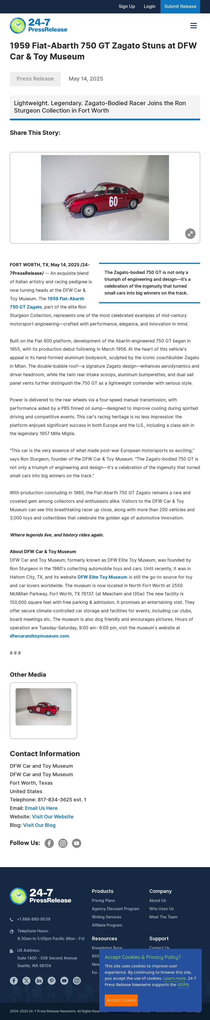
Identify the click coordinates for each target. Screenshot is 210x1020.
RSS (95, 956)
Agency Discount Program (115, 909)
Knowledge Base (107, 948)
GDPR (182, 984)
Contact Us (159, 948)
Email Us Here (41, 808)
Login (150, 6)
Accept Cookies (121, 1000)
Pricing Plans (103, 901)
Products (102, 891)
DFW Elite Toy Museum (102, 577)
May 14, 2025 (86, 79)
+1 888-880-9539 (33, 919)
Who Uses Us (161, 909)
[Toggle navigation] (193, 25)
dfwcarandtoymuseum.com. (40, 636)
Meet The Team (163, 917)
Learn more (175, 978)
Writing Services (106, 917)
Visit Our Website (53, 817)
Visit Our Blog (39, 825)
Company (160, 891)
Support (159, 938)
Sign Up (127, 6)
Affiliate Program (107, 925)
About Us (157, 901)
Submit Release (180, 6)
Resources (104, 938)
